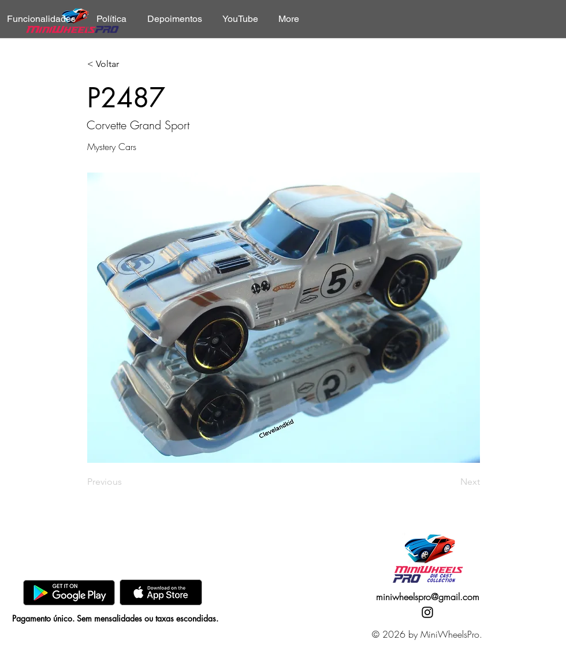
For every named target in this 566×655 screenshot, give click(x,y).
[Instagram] (427, 612)
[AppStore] (161, 592)
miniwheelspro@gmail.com (427, 596)
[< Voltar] (125, 64)
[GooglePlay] (69, 592)
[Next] (451, 481)
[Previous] (125, 481)
